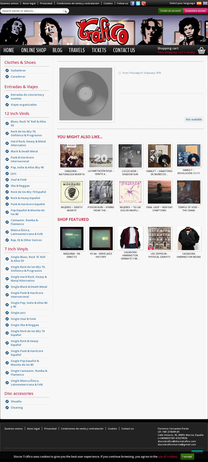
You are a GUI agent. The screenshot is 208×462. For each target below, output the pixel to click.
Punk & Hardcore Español (28, 204)
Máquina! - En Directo (72, 253)
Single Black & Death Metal (29, 287)
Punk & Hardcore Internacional (22, 159)
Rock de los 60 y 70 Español (28, 192)
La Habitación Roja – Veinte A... (101, 171)
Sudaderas (18, 70)
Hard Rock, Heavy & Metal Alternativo (28, 143)
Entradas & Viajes (21, 86)
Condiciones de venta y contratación (78, 3)
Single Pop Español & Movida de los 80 (25, 363)
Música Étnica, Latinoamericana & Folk (27, 232)
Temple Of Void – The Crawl (189, 207)
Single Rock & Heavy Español (24, 343)
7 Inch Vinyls (16, 249)
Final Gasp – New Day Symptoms (159, 207)
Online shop (33, 50)
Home (8, 50)
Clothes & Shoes (20, 62)
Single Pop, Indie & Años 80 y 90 (29, 304)
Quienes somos (9, 3)
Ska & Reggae (20, 186)
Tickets (99, 50)
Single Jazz (18, 313)
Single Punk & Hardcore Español (27, 353)
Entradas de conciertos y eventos (27, 96)
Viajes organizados (24, 104)
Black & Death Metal (24, 151)
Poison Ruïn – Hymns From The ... (101, 207)
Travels (77, 50)
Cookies (108, 3)
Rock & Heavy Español (25, 198)
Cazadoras (18, 76)
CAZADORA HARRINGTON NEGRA (188, 253)
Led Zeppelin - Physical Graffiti (159, 253)
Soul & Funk (18, 179)
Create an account (170, 11)
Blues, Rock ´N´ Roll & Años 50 (28, 123)
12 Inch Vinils (16, 113)
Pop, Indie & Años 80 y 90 (27, 167)
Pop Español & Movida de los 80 (28, 212)
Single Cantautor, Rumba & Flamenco (29, 372)
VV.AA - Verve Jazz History (101, 253)
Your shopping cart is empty (176, 52)
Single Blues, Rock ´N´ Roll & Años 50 (28, 259)
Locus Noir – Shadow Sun (130, 171)
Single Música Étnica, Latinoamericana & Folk (27, 382)
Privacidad (46, 3)
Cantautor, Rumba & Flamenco (24, 222)
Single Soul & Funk (23, 319)
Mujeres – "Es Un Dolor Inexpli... (130, 207)
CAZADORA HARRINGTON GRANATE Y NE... (130, 254)
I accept (187, 456)
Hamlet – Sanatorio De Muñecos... (159, 171)
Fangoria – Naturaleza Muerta (72, 171)
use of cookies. (168, 456)
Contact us (124, 50)
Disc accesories (18, 393)
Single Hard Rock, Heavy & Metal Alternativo (29, 278)
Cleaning (17, 407)
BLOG (57, 50)
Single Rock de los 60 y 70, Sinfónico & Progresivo (28, 269)
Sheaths (16, 401)
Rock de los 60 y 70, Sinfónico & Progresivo (26, 133)
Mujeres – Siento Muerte (72, 207)
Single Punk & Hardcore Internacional (27, 294)
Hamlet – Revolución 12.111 (189, 170)
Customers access (195, 11)
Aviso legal (29, 3)
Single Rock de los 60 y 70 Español (27, 333)
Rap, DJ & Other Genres (26, 240)
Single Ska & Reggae (25, 325)
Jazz (13, 173)
